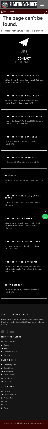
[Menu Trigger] (42, 4)
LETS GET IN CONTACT (24, 55)
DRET (42, 423)
